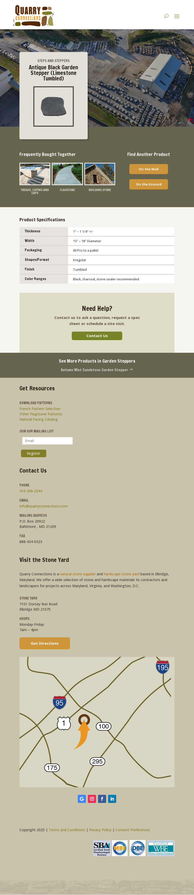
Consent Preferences (132, 830)
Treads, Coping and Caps (34, 191)
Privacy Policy (100, 830)
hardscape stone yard (121, 574)
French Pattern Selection (39, 408)
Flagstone (67, 189)
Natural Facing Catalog (38, 419)
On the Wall (149, 169)
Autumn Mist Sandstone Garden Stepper (97, 370)
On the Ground (149, 184)
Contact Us (97, 335)
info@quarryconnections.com (43, 506)
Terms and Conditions (67, 830)
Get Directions (45, 643)
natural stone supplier (78, 574)
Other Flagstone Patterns (40, 414)
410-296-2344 (30, 491)
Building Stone (99, 189)
